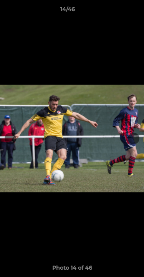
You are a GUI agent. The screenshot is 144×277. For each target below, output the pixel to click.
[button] (116, 11)
